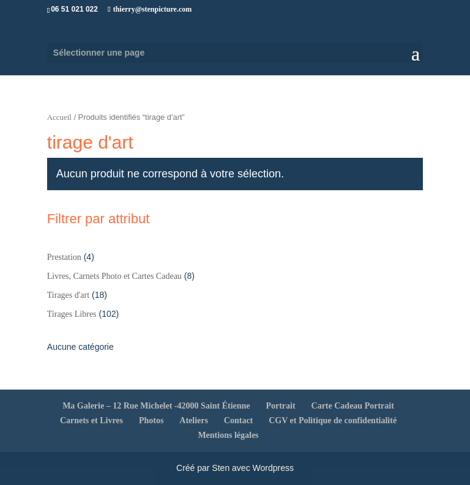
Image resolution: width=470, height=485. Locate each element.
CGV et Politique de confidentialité (333, 420)
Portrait (280, 405)
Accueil (59, 117)
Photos (151, 420)
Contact (238, 420)
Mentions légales (228, 435)
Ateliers (193, 420)
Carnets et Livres (91, 420)
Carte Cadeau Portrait (352, 405)
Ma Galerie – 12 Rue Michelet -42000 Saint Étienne (156, 405)
